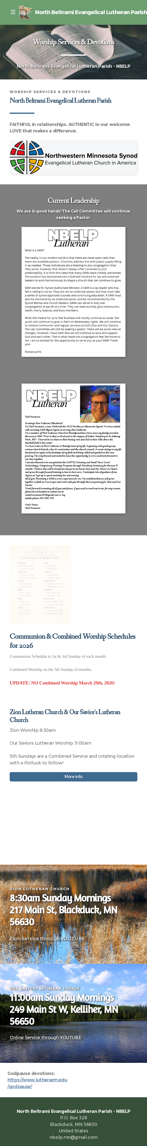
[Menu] (13, 12)
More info (73, 776)
